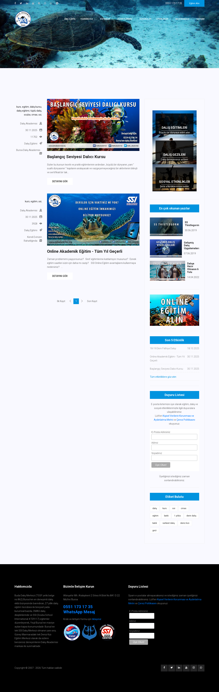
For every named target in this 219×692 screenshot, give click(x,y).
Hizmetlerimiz (124, 19)
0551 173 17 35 (78, 606)
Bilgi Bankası (182, 19)
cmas (34, 114)
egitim (25, 106)
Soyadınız (156, 453)
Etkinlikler (162, 19)
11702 (33, 137)
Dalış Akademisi (28, 123)
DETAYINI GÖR (60, 181)
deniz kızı (184, 523)
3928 (34, 223)
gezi (154, 530)
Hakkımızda (87, 19)
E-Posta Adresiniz (160, 432)
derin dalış (191, 516)
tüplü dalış (35, 110)
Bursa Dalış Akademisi (28, 150)
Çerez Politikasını (186, 419)
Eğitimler (105, 19)
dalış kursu (35, 106)
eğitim (155, 516)
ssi (39, 114)
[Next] (82, 301)
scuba (27, 114)
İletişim (200, 19)
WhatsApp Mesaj (79, 612)
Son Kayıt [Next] (92, 301)
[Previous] (70, 301)
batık (166, 516)
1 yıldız (177, 516)
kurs (18, 106)
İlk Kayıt (61, 301)
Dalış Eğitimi (30, 143)
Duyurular (145, 19)
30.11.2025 (31, 130)
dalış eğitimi (23, 110)
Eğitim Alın (194, 3)
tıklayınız (96, 619)
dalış (154, 508)
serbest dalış (169, 523)
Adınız (154, 442)
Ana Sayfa (69, 19)
